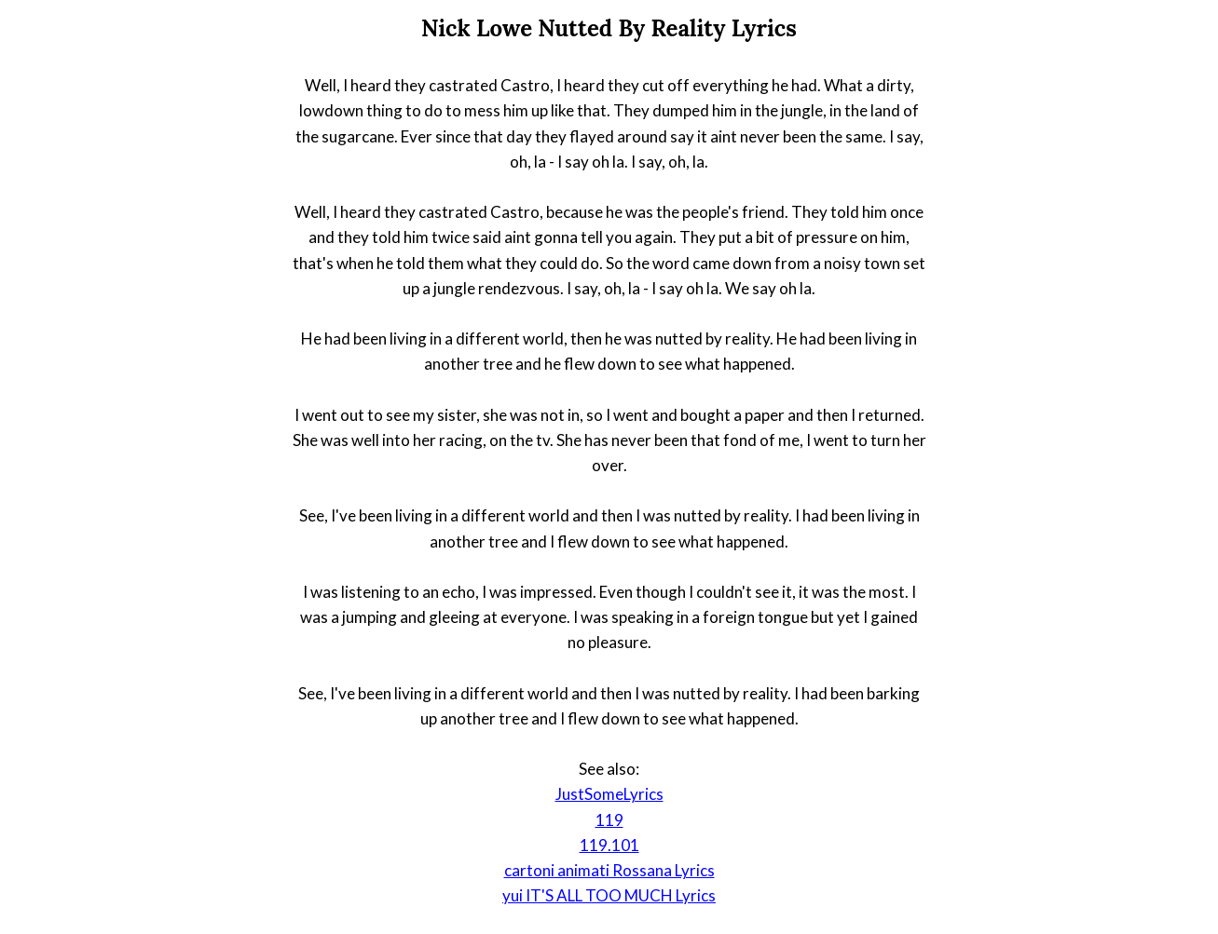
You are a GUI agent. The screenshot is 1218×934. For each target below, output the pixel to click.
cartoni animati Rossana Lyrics (609, 870)
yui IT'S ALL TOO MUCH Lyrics (609, 895)
